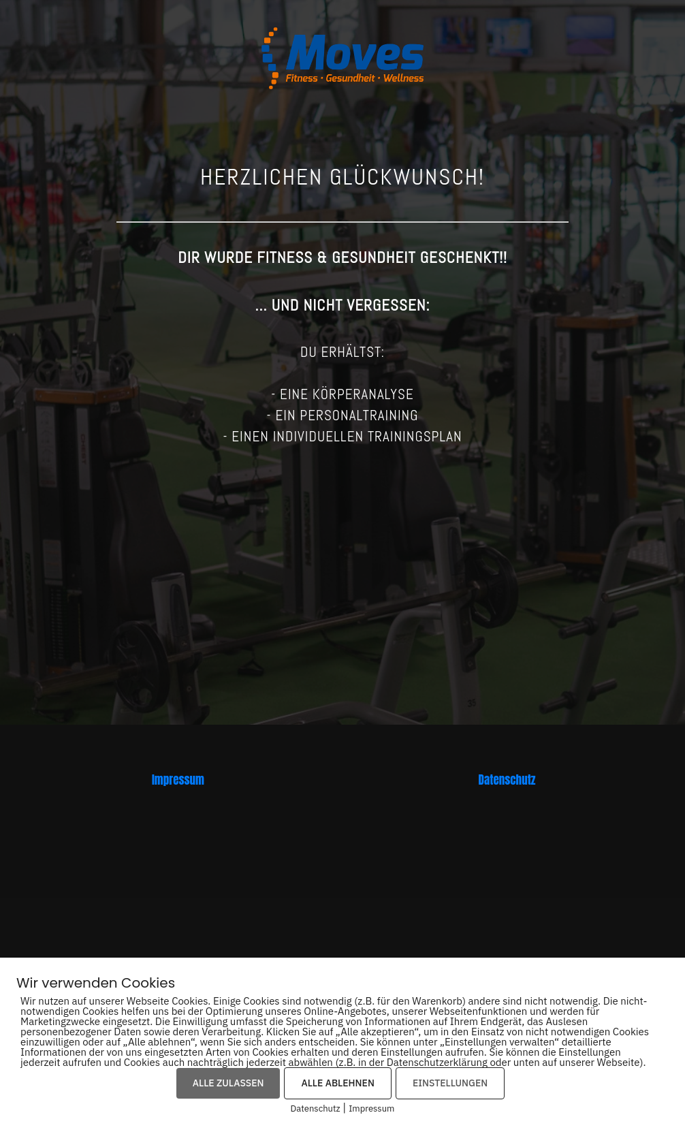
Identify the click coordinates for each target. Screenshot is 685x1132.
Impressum (178, 780)
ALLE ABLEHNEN (337, 1083)
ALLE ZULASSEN (228, 1083)
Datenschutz (507, 780)
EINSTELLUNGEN (450, 1083)
